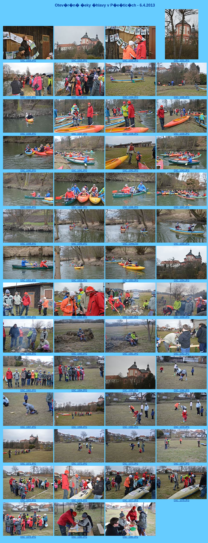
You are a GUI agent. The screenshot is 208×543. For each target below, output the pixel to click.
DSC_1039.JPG (181, 133)
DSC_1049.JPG (79, 243)
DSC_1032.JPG (28, 96)
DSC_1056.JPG (79, 316)
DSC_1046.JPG (130, 206)
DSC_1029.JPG (79, 59)
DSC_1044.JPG (28, 206)
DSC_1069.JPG (130, 426)
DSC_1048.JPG (28, 243)
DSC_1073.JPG (130, 463)
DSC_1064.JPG (79, 389)
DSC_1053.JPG (130, 279)
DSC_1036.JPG (28, 133)
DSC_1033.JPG (79, 96)
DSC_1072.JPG (79, 463)
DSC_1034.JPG (130, 96)
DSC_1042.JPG (130, 169)
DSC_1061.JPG (130, 353)
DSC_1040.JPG (28, 169)
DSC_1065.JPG (130, 389)
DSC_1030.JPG (130, 59)
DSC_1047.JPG (181, 206)
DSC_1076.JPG (79, 499)
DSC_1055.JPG (28, 316)
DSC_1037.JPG (79, 133)
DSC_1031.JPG (181, 59)
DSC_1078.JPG (181, 499)
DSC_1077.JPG (130, 499)
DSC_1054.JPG (181, 279)
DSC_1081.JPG (130, 536)
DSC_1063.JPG (28, 389)
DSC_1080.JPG (79, 536)
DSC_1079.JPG (28, 536)
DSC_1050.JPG (181, 243)
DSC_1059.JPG (28, 353)
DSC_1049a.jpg (130, 243)
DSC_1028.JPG (28, 59)
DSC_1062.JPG (181, 353)
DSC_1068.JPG (79, 426)
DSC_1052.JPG (79, 279)
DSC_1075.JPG (28, 499)
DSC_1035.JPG (181, 96)
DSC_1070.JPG (181, 426)
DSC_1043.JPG (181, 169)
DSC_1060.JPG (79, 353)
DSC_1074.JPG (181, 463)
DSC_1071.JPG (28, 463)
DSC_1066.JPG (181, 389)
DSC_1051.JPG (28, 279)
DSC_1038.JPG (130, 133)
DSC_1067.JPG (28, 426)
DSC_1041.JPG (79, 169)
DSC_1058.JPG (181, 316)
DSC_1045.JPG (79, 206)
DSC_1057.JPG (130, 316)
